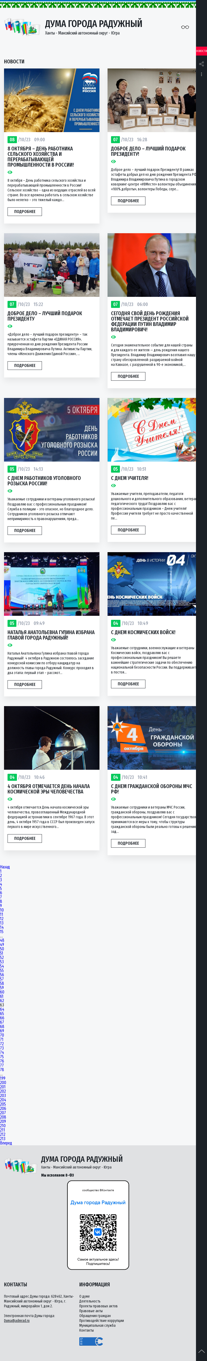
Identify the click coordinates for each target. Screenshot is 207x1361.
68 (2, 1027)
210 (3, 1126)
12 (1, 919)
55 (2, 970)
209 (3, 1121)
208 (3, 1117)
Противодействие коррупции (101, 1320)
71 (1, 1039)
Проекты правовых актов (98, 1306)
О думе (84, 1296)
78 (2, 1070)
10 (2, 910)
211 (2, 1130)
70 (2, 1035)
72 (2, 1044)
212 (2, 1134)
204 (3, 1100)
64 (2, 1009)
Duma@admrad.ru (17, 1320)
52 (2, 958)
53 (2, 962)
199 (2, 1078)
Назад (5, 867)
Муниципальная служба (97, 1325)
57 (2, 979)
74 (2, 1052)
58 (2, 983)
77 (2, 1065)
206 (3, 1108)
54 (2, 966)
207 (3, 1113)
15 (1, 932)
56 (2, 975)
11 (1, 914)
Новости (201, 51)
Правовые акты (91, 1311)
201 (3, 1087)
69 (2, 1031)
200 (3, 1083)
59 (2, 988)
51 (1, 953)
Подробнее (24, 211)
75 (2, 1057)
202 (3, 1091)
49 (2, 945)
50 (2, 949)
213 (2, 1139)
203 (3, 1096)
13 (1, 923)
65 (2, 1014)
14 (2, 927)
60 (2, 992)
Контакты (86, 1330)
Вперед (6, 1143)
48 (2, 940)
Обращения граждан (95, 1316)
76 (2, 1061)
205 (3, 1104)
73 (2, 1048)
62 (2, 1001)
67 (2, 1022)
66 (2, 1018)
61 (1, 996)
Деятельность (90, 1301)
